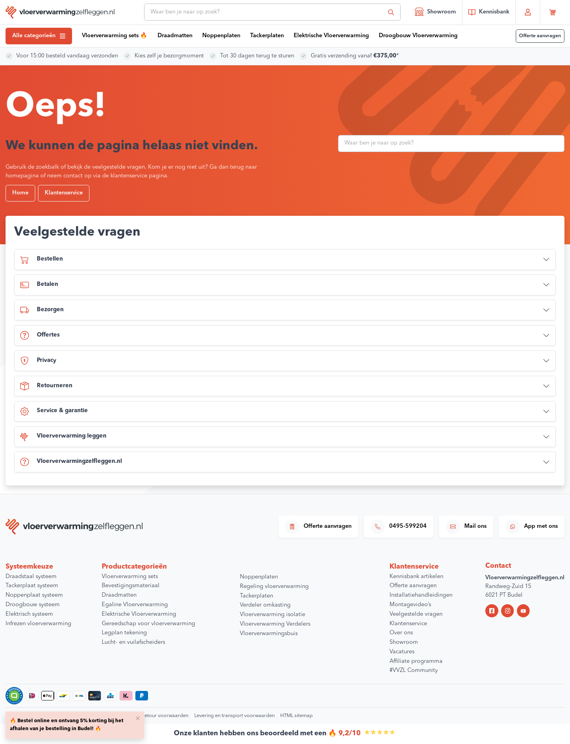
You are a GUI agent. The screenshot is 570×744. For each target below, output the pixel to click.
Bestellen (41, 259)
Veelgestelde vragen (416, 614)
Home (20, 193)
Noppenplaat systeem (34, 595)
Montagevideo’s (410, 605)
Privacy (38, 360)
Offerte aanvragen (540, 35)
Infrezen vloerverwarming (38, 624)
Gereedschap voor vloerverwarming (148, 624)
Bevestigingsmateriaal (131, 586)
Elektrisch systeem (29, 614)
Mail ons (466, 526)
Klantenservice (64, 193)
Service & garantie (54, 411)
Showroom (435, 11)
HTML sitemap (296, 715)
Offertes (40, 335)
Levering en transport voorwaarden (234, 715)
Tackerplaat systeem (32, 586)
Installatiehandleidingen (421, 595)
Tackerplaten (267, 36)
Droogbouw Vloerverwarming (418, 36)
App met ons (531, 526)
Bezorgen (42, 310)
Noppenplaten (221, 36)
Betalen (39, 285)
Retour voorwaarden (164, 715)
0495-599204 (398, 526)
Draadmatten (175, 36)
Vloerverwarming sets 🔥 (114, 36)
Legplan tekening (124, 633)
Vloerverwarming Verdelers (275, 624)
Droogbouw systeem (33, 605)
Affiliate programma (416, 661)
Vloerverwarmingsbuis (269, 634)
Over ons (401, 633)
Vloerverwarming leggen (63, 436)
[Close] (137, 717)
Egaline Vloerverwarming (135, 605)
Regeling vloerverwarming (274, 587)
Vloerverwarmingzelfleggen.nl (71, 462)
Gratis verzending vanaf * (355, 56)
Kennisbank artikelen (416, 577)
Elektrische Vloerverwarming (331, 36)
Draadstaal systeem (31, 577)
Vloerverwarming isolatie (272, 615)
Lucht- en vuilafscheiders (133, 642)
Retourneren (46, 386)
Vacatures (402, 652)
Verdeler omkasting (265, 605)
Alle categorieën (38, 36)
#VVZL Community (414, 671)
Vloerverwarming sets (130, 577)
